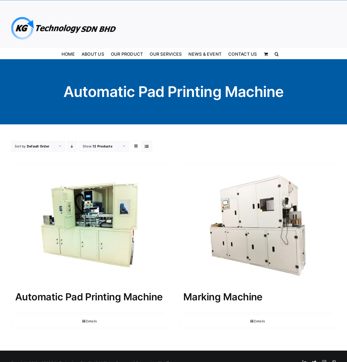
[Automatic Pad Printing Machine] (89, 224)
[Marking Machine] (257, 224)
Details (91, 321)
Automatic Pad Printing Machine (89, 297)
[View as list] (147, 146)
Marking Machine (222, 297)
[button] (277, 53)
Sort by (32, 146)
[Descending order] (72, 146)
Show (98, 146)
